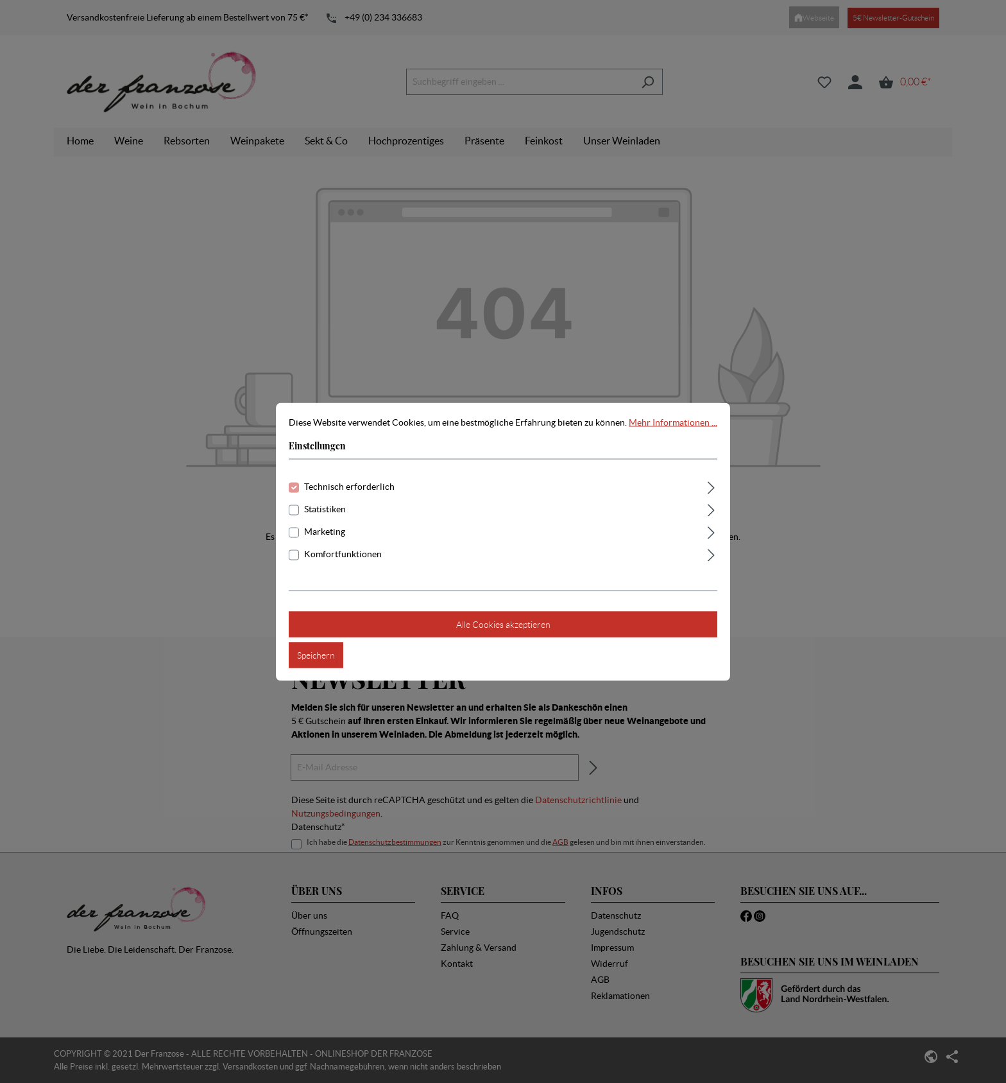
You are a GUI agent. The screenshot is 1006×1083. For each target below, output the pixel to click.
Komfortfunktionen (343, 553)
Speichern (316, 655)
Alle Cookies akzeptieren (503, 624)
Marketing (324, 531)
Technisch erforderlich (349, 486)
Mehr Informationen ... (673, 422)
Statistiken (325, 508)
